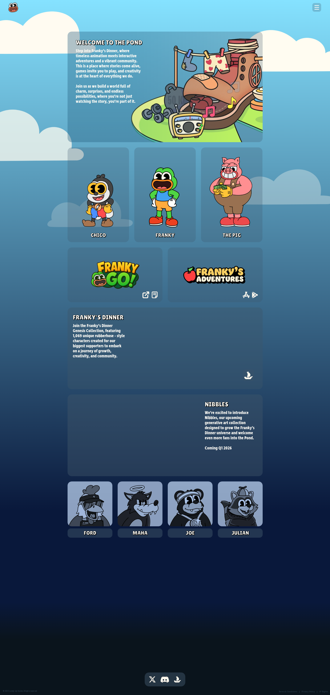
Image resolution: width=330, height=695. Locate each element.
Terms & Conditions (288, 691)
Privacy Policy (308, 691)
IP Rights (323, 691)
